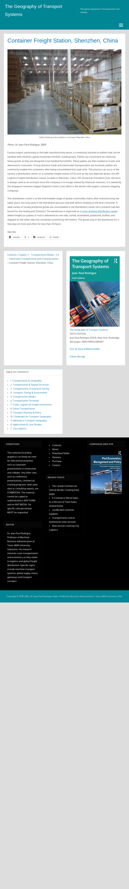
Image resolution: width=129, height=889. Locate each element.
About (55, 449)
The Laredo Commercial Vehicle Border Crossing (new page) (64, 490)
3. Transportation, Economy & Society (29, 388)
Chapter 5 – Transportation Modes (36, 254)
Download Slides (60, 453)
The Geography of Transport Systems (89, 329)
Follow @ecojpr (77, 356)
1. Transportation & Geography (26, 380)
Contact (56, 465)
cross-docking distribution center (100, 211)
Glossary (56, 457)
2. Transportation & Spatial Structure (29, 384)
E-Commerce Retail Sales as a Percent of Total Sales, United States (63, 501)
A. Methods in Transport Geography (28, 420)
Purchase (57, 461)
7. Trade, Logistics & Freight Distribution (31, 404)
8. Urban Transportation (22, 408)
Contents (12, 254)
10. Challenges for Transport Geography (30, 416)
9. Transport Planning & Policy (25, 412)
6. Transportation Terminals (24, 400)
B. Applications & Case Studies (26, 424)
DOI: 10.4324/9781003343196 (85, 349)
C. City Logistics (18, 428)
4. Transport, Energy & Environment (28, 392)
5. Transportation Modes (23, 396)
